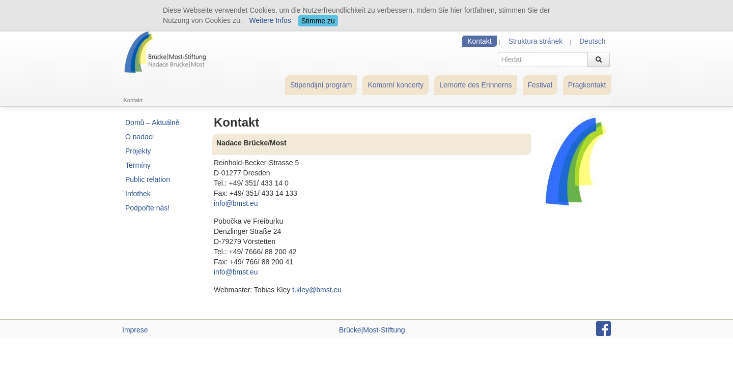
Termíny (138, 165)
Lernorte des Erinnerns (475, 85)
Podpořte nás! (147, 208)
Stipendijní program (321, 85)
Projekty (138, 151)
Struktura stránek (536, 41)
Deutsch (592, 41)
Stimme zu (318, 21)
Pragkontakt (587, 85)
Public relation (147, 179)
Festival (540, 85)
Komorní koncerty (396, 85)
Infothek (138, 194)
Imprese (135, 330)
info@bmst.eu (236, 203)
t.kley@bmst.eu (317, 290)
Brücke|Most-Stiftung (372, 330)
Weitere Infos (270, 20)
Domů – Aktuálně (152, 122)
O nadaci (139, 137)
